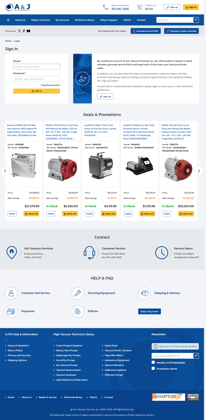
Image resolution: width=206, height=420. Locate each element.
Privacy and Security (19, 355)
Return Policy (15, 350)
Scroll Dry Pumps (65, 360)
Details (12, 213)
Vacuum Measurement (68, 370)
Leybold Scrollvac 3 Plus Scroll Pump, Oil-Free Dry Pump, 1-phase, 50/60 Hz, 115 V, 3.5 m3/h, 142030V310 (100, 130)
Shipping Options (17, 360)
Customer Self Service (35, 293)
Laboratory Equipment (117, 360)
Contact (141, 20)
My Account (62, 20)
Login (17, 41)
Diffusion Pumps (114, 375)
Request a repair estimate (183, 31)
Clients (127, 20)
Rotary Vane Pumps (67, 350)
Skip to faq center (149, 311)
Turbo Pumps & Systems (69, 345)
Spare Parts (111, 345)
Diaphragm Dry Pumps (68, 355)
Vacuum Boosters (114, 365)
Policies (92, 311)
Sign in (192, 7)
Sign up (174, 7)
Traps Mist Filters (114, 355)
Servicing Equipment (101, 293)
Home (8, 41)
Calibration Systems (115, 370)
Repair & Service (40, 20)
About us (20, 20)
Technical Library (84, 20)
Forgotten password (50, 85)
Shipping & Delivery (167, 293)
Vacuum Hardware (66, 375)
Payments (27, 311)
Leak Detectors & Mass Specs (72, 380)
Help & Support (108, 20)
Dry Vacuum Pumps (66, 365)
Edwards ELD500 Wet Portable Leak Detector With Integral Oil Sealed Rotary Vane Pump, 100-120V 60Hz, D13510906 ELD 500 (22, 130)
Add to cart (33, 213)
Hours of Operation (18, 345)
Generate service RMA (147, 31)
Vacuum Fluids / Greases (118, 350)
